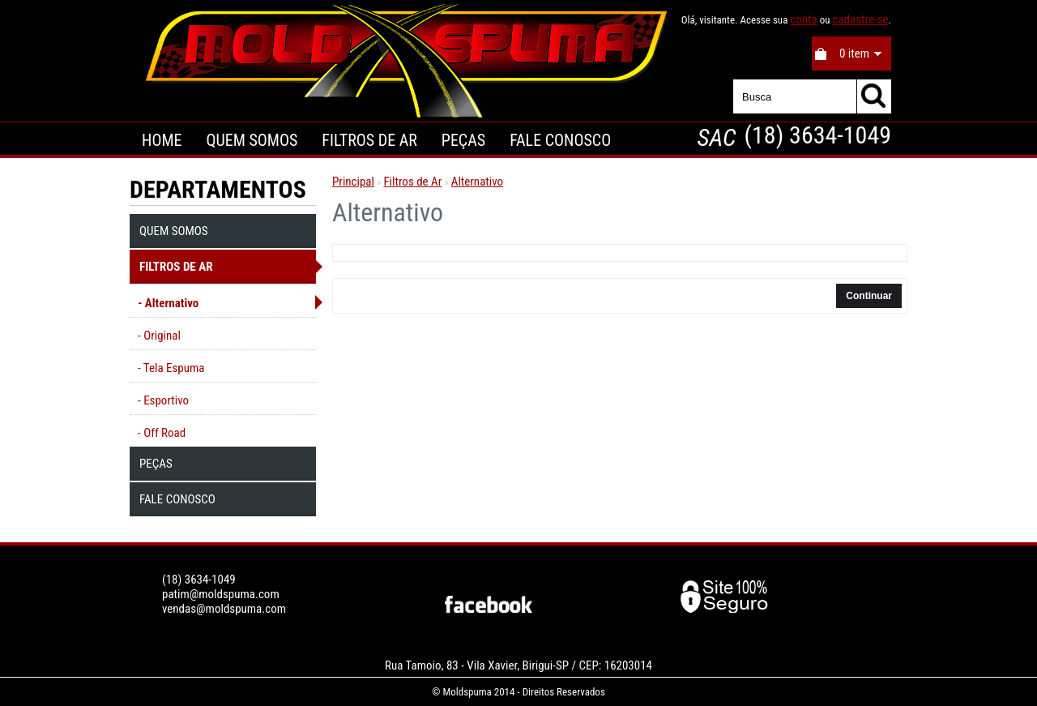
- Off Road (162, 433)
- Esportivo (163, 400)
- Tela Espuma (171, 368)
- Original (159, 335)
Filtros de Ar (369, 140)
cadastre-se (860, 19)
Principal (353, 181)
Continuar (869, 296)
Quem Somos (251, 140)
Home (161, 140)
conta (803, 19)
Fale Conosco (560, 140)
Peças (463, 140)
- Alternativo (168, 303)
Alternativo (477, 181)
